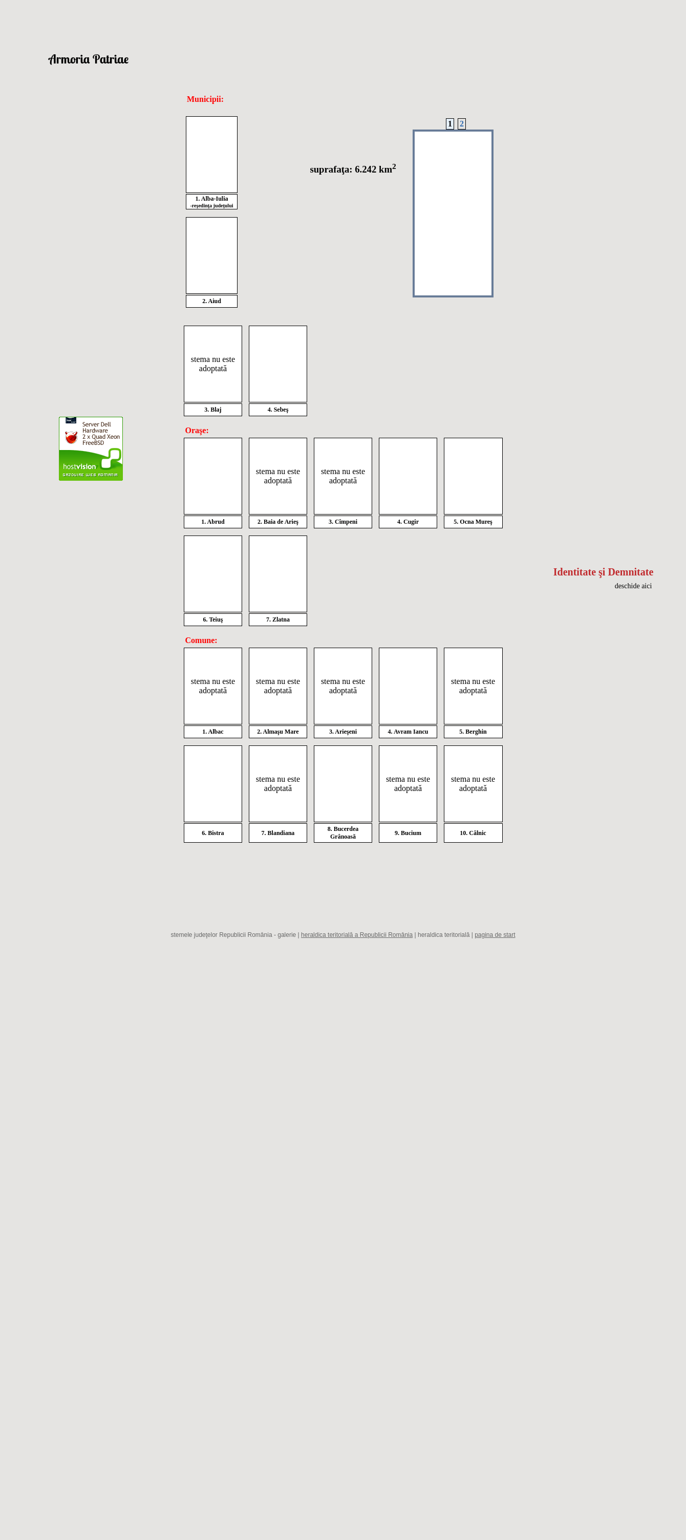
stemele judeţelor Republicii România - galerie (233, 934)
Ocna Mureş (476, 521)
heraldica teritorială (443, 934)
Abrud (216, 521)
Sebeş (281, 409)
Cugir (411, 521)
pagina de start (495, 934)
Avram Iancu (411, 731)
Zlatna (281, 619)
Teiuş (216, 619)
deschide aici (633, 586)
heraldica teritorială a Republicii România (357, 934)
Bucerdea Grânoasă (344, 832)
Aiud (214, 301)
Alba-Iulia (214, 198)
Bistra (216, 833)
